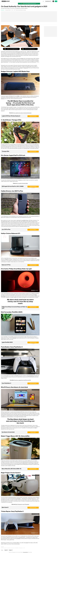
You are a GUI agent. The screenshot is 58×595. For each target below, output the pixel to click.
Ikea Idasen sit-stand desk (8, 432)
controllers (18, 538)
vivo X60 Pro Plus (25, 220)
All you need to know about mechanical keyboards (22, 112)
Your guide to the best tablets (22, 183)
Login (56, 1)
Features (2, 546)
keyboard (2, 98)
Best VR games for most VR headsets (22, 504)
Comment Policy (25, 552)
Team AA (6, 550)
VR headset (18, 498)
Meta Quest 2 (5, 507)
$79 (35, 427)
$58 (18, 96)
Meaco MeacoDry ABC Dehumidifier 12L (11, 468)
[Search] (43, 1)
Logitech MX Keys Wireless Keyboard (11, 116)
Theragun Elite (5, 151)
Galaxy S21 (26, 67)
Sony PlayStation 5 (30, 375)
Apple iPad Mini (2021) (7, 342)
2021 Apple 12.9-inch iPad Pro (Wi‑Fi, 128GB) (13, 186)
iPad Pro (20, 180)
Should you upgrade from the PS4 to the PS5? (22, 380)
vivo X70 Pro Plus (4, 221)
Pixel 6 (21, 67)
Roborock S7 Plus (6, 264)
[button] (29, 1)
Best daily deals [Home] (48, 1)
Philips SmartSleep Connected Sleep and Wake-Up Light (14, 307)
